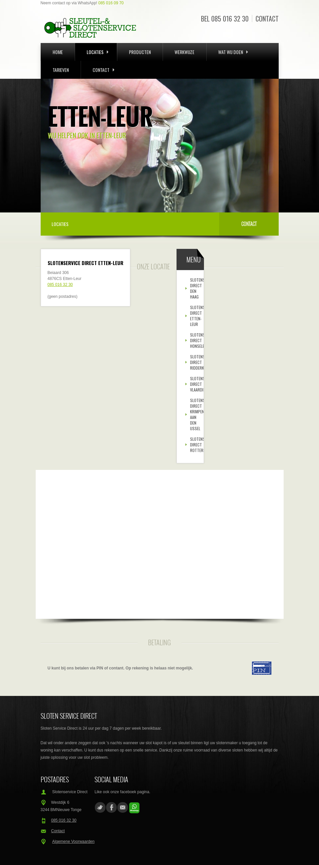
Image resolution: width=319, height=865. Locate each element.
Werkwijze (184, 51)
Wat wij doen (233, 51)
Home (58, 51)
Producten (140, 51)
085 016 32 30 (230, 18)
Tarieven (61, 69)
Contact (267, 18)
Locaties (97, 51)
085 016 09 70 (111, 3)
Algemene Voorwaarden (73, 841)
